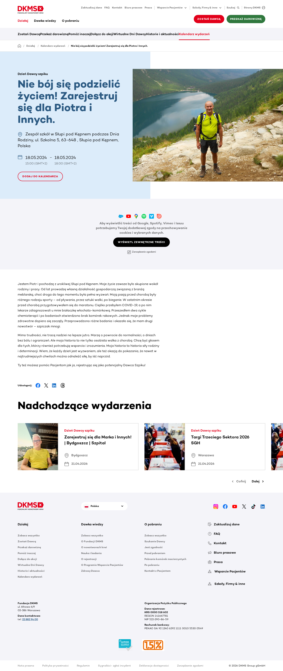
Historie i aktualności (162, 34)
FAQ (107, 7)
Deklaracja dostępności (154, 665)
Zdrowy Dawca (90, 570)
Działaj (23, 21)
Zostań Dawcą (209, 18)
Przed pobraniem (154, 553)
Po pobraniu (151, 564)
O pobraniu (70, 21)
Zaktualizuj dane (91, 7)
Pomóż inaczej (79, 34)
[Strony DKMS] (253, 8)
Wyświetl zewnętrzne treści (141, 242)
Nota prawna (26, 665)
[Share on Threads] (62, 385)
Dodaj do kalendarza (40, 176)
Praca (148, 7)
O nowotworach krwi (94, 547)
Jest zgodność (153, 547)
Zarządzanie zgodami (141, 252)
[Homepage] (19, 45)
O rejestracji (89, 559)
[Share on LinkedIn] (54, 385)
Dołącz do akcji (101, 34)
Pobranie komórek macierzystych (165, 559)
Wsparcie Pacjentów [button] (172, 8)
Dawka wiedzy (45, 21)
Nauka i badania (91, 553)
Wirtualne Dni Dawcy (129, 34)
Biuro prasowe (133, 7)
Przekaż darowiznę (246, 18)
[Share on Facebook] (38, 385)
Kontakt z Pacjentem (157, 570)
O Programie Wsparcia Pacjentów (102, 564)
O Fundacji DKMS (92, 541)
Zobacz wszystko (29, 535)
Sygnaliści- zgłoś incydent (114, 665)
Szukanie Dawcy (154, 541)
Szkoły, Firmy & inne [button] (207, 8)
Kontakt (117, 7)
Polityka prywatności (55, 665)
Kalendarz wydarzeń (194, 34)
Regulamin (83, 665)
